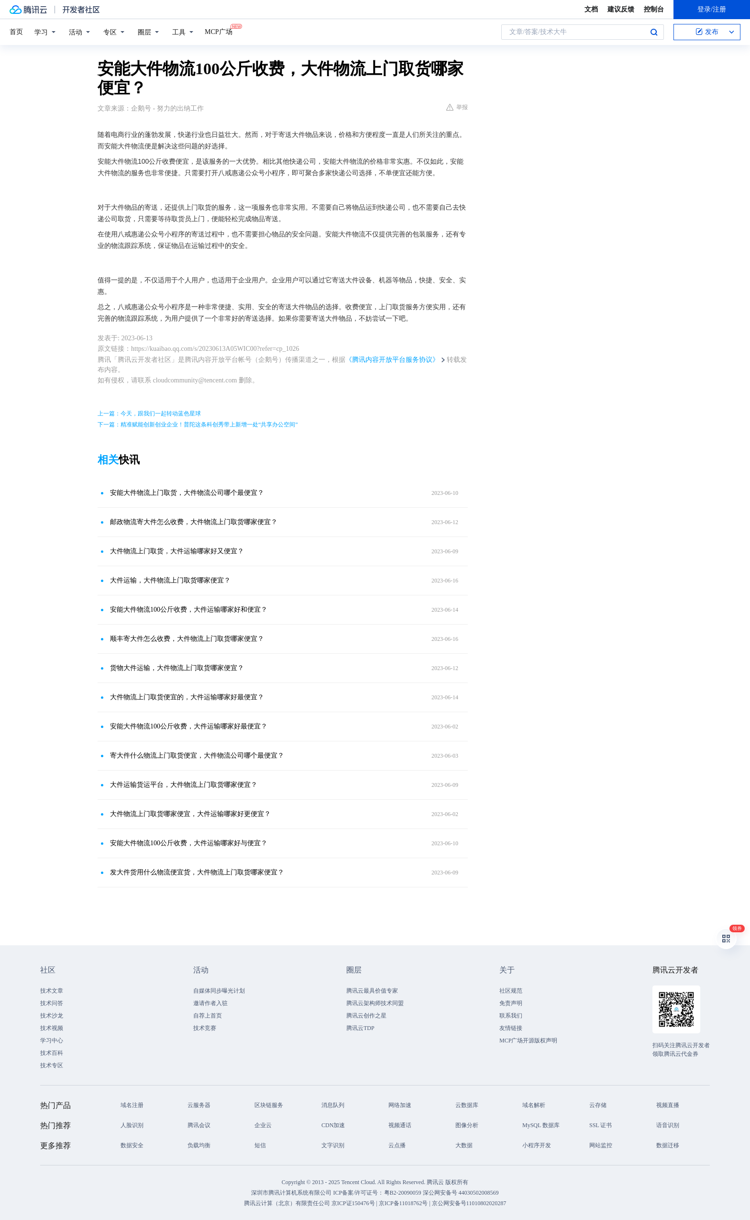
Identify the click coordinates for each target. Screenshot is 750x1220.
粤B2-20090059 (403, 1192)
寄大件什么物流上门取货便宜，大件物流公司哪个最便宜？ (197, 755)
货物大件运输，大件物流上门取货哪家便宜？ (177, 668)
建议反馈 (620, 9)
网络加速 (399, 1105)
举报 (457, 107)
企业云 (263, 1125)
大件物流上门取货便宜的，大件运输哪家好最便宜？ (187, 697)
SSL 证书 (600, 1125)
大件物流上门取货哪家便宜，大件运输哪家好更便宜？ (190, 813)
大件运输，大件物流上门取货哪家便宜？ (170, 580)
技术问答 (51, 1003)
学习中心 (51, 1040)
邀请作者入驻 (210, 1003)
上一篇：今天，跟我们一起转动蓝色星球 (149, 413)
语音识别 (667, 1125)
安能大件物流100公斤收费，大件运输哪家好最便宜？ (188, 726)
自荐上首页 (207, 1015)
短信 (260, 1145)
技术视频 (51, 1028)
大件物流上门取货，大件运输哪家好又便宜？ (177, 551)
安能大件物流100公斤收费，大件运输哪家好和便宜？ (188, 609)
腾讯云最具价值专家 (372, 990)
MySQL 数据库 (541, 1125)
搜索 (654, 32)
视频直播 (667, 1105)
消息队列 (332, 1105)
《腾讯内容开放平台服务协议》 (392, 359)
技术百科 (51, 1053)
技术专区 (51, 1065)
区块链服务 (268, 1105)
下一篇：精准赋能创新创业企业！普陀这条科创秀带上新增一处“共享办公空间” (198, 424)
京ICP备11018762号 (403, 1203)
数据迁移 (667, 1145)
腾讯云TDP (360, 1028)
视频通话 (399, 1125)
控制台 (654, 9)
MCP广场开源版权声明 (528, 1040)
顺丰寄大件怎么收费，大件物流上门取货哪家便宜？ (187, 638)
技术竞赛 (204, 1028)
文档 (591, 9)
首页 (16, 31)
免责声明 (510, 1003)
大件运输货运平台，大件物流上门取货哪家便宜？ (183, 784)
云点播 (397, 1145)
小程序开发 (536, 1145)
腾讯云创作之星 (366, 1015)
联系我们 (510, 1015)
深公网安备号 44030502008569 (461, 1192)
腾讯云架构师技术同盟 (375, 1003)
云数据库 (466, 1105)
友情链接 (510, 1028)
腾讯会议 (199, 1125)
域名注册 (132, 1105)
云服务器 (199, 1105)
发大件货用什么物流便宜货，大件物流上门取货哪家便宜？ (197, 872)
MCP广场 (218, 31)
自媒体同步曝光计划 (219, 990)
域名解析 (533, 1105)
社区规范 (510, 990)
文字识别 (332, 1145)
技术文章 (51, 990)
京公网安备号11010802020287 (469, 1203)
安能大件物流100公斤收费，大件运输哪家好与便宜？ (188, 843)
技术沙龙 (51, 1015)
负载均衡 (199, 1145)
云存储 (598, 1105)
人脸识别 (132, 1125)
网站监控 (600, 1145)
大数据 (464, 1145)
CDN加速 (333, 1125)
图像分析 (466, 1125)
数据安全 (132, 1145)
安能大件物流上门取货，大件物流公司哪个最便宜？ (187, 492)
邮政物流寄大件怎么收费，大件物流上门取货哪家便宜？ (193, 522)
